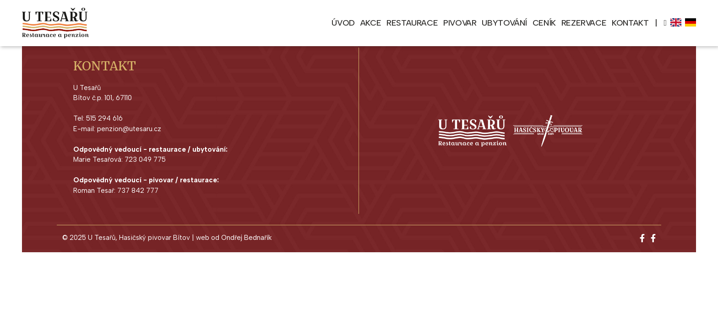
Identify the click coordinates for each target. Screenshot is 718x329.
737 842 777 (137, 190)
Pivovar (459, 23)
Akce (370, 23)
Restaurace (412, 23)
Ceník (544, 23)
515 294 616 (104, 118)
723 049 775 (145, 159)
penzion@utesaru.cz (129, 129)
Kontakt (630, 23)
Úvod (343, 23)
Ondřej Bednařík (246, 237)
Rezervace (583, 23)
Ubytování (504, 23)
